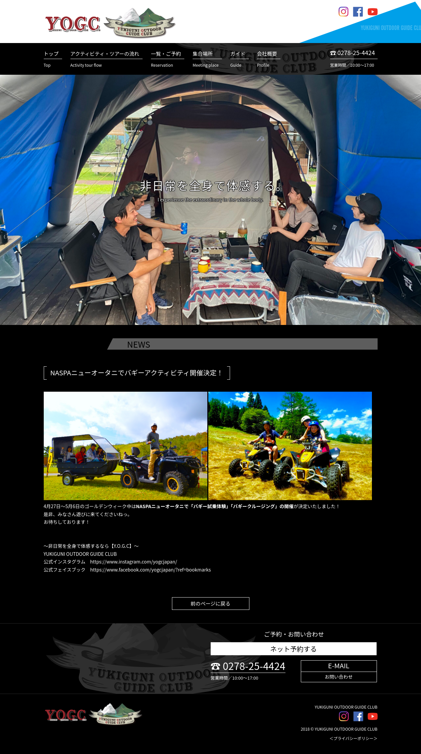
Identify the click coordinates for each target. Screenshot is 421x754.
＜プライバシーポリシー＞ (354, 738)
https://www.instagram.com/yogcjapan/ (133, 561)
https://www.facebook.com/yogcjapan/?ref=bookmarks (150, 569)
